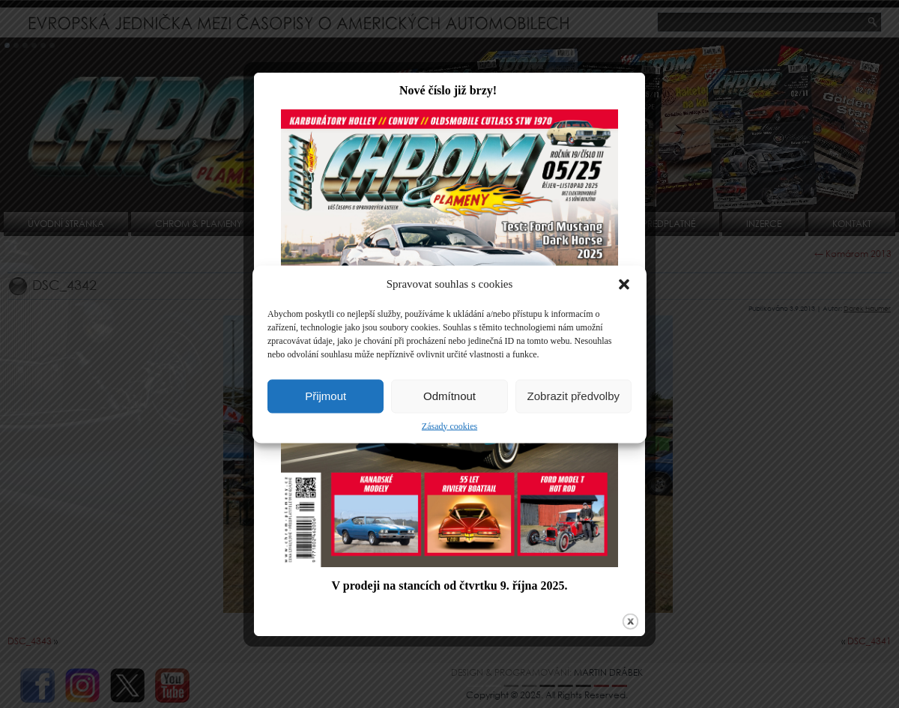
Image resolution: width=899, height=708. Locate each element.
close (626, 623)
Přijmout (325, 396)
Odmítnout (449, 396)
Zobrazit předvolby (573, 396)
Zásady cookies (449, 425)
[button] (624, 283)
